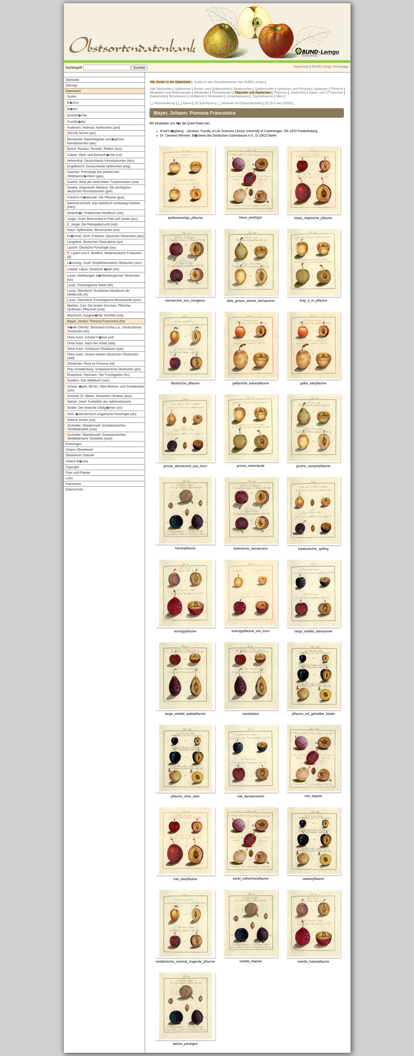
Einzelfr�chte (77, 115)
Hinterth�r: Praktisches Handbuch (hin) (95, 213)
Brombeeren (178, 96)
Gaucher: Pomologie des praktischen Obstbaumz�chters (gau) (93, 174)
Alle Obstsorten (161, 89)
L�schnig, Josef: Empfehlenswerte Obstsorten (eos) (104, 263)
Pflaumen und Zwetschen (253, 92)
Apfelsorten (183, 89)
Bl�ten (72, 109)
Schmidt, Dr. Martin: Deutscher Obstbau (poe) (99, 396)
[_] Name (184, 103)
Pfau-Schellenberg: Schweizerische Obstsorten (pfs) (104, 369)
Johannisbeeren (238, 96)
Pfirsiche (337, 89)
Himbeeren (216, 96)
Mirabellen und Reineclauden (171, 92)
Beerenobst (158, 96)
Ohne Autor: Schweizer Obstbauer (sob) (95, 349)
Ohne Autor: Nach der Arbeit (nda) (91, 343)
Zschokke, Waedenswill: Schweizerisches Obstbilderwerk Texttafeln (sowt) (96, 436)
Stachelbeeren (263, 96)
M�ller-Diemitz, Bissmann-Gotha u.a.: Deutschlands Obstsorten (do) (104, 329)
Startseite (72, 80)
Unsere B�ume (77, 461)
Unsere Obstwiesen (79, 449)
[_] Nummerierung (163, 103)
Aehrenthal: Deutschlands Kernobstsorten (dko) (100, 161)
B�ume (73, 103)
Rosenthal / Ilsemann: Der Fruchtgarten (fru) (98, 375)
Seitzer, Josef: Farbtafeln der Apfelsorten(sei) (99, 401)
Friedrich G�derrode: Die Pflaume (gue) (96, 197)
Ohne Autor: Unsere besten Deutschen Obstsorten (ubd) (102, 356)
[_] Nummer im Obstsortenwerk (239, 103)
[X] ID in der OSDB (278, 103)
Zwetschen (299, 92)
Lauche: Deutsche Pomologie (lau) (91, 247)
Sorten (71, 96)
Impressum (301, 66)
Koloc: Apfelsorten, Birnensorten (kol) (93, 230)
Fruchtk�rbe (76, 122)
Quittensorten (265, 89)
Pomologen (74, 444)
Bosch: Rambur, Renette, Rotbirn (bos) (94, 149)
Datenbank (73, 91)
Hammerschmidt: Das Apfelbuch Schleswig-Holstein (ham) (103, 205)
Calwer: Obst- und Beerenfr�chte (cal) (94, 155)
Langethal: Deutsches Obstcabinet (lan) (95, 242)
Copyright (72, 467)
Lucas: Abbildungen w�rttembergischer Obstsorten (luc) (103, 277)
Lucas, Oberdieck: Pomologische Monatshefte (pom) (104, 300)
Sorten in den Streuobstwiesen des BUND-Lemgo (229, 82)
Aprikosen (321, 89)
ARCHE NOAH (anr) (81, 133)
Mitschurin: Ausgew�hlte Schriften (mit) (95, 315)
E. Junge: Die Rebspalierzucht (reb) (92, 224)
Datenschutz (74, 489)
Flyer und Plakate (78, 473)
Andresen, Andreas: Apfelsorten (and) (93, 127)
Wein (280, 96)
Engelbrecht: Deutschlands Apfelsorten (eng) (98, 166)
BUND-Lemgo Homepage (330, 66)
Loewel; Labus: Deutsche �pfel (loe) (93, 269)
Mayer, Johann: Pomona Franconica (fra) (96, 321)
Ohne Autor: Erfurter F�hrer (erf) (90, 337)
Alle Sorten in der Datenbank (171, 82)
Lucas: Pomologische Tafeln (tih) (90, 285)
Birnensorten (243, 89)
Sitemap (71, 85)
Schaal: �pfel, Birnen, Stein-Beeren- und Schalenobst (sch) (105, 388)
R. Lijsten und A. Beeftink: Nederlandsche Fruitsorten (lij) (104, 255)
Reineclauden (222, 92)
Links (69, 478)
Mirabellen (202, 92)
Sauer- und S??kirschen (326, 92)
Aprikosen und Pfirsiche (294, 89)
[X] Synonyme (205, 103)
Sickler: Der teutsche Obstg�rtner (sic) (95, 408)
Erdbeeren (198, 96)
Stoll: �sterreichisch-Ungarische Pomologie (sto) (101, 414)
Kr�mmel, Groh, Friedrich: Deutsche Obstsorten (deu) (105, 236)
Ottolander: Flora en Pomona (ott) (91, 364)
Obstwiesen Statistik (80, 455)
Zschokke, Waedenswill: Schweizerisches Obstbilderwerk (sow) (96, 427)
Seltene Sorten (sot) (81, 420)
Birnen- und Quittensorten (213, 89)
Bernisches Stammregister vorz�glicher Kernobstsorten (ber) (95, 141)
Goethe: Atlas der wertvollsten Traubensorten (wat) (103, 182)
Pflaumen (281, 92)
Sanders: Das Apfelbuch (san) (88, 380)
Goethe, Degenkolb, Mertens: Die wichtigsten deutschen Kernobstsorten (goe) (99, 189)
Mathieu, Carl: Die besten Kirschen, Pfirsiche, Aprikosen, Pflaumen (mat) (99, 307)
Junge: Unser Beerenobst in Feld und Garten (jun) (102, 219)
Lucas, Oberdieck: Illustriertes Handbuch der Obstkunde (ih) (98, 292)
